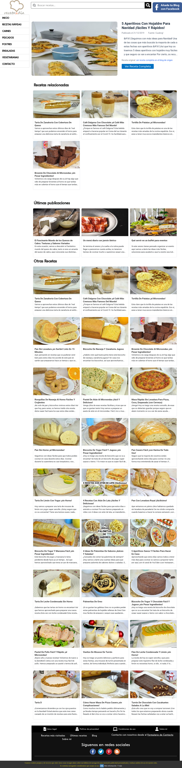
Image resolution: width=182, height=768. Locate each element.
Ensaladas (8, 51)
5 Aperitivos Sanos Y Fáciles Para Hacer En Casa (151, 552)
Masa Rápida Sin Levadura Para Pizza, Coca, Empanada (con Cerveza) (150, 401)
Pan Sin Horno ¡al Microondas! (50, 450)
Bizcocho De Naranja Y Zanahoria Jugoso (103, 349)
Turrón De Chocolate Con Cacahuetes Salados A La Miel (150, 704)
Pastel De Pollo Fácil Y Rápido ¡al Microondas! (51, 653)
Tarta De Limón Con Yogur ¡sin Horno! (53, 500)
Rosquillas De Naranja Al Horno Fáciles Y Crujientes (55, 401)
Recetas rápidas (11, 24)
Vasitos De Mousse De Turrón (97, 652)
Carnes (6, 31)
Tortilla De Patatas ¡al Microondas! (149, 122)
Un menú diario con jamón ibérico (99, 240)
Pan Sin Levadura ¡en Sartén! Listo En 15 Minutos (55, 350)
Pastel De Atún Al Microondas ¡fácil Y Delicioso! (101, 401)
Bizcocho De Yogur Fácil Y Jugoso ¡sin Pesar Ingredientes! (102, 451)
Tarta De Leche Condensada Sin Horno (54, 601)
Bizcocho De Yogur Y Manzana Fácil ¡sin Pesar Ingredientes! (54, 552)
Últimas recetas (79, 735)
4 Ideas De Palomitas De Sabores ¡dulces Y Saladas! (103, 552)
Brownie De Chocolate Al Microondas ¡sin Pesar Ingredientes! (55, 174)
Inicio (5, 18)
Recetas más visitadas (53, 735)
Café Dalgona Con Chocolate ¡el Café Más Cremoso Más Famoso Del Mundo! (103, 124)
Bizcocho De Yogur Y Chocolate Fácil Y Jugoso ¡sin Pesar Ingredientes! (151, 603)
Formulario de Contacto (160, 735)
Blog (95, 735)
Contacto (8, 64)
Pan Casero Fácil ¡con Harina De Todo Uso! (150, 451)
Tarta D (38, 702)
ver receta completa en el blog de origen (154, 60)
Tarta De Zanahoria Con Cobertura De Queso (53, 124)
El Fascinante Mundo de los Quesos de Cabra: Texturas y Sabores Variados (54, 242)
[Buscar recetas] (88, 5)
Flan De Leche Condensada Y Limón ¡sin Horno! (151, 653)
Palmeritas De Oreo (92, 601)
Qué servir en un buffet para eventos (149, 240)
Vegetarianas (10, 57)
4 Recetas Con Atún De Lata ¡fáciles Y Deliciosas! (101, 502)
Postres (7, 44)
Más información (110, 766)
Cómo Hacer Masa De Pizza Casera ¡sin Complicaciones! (102, 704)
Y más (119, 766)
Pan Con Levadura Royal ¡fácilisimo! (149, 500)
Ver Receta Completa (138, 66)
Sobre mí (67, 739)
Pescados (8, 37)
